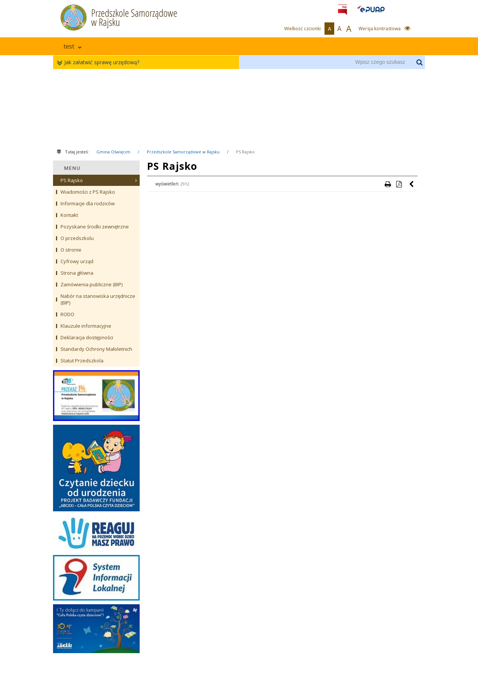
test (72, 46)
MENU (72, 168)
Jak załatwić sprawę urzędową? (99, 62)
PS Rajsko (245, 152)
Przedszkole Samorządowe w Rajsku (183, 152)
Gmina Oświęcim (113, 152)
